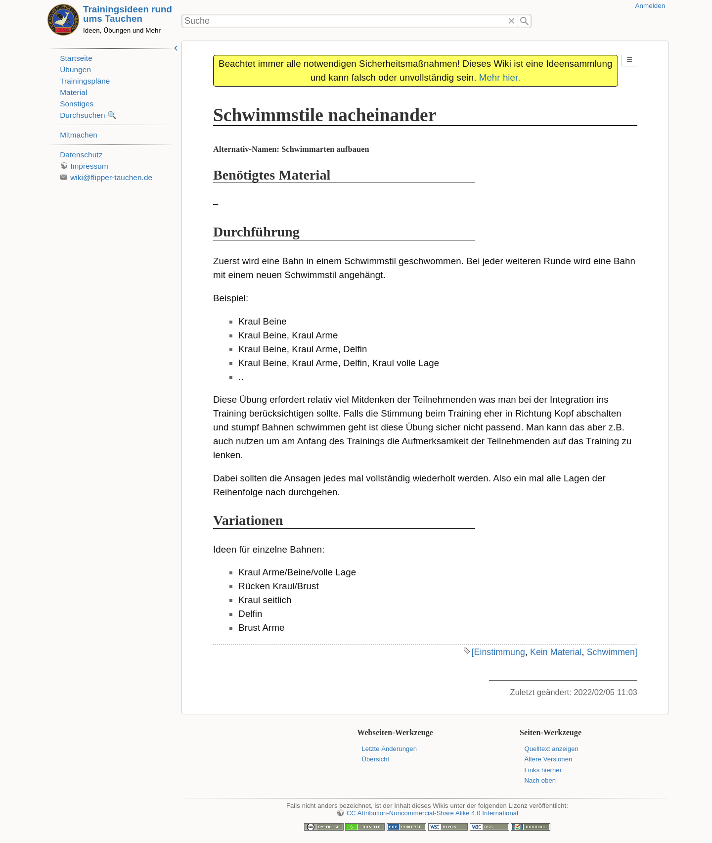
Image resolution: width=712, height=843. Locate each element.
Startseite (76, 58)
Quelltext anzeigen (551, 748)
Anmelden (650, 5)
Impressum (89, 166)
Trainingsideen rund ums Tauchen (127, 14)
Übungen (75, 69)
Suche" (525, 21)
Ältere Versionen (548, 759)
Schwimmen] (612, 652)
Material (73, 92)
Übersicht (376, 759)
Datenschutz (81, 154)
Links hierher (543, 770)
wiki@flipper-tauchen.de (111, 177)
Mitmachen (78, 135)
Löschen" (511, 21)
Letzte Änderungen (389, 748)
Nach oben (540, 780)
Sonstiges (76, 103)
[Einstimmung (498, 652)
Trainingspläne (85, 81)
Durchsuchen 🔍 (88, 115)
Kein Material (556, 652)
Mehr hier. (500, 77)
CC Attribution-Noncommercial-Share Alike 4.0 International (432, 813)
